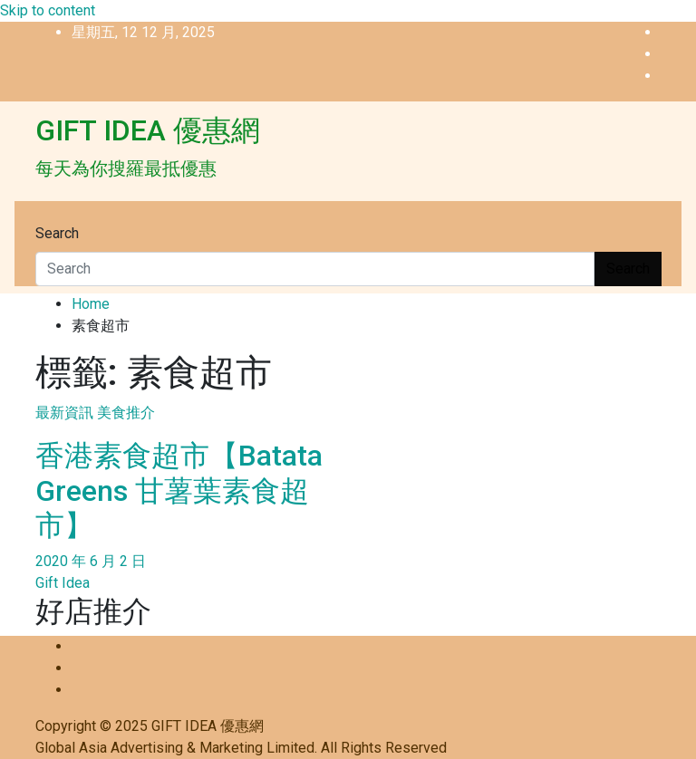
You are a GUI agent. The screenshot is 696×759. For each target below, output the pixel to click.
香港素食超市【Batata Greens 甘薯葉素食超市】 (179, 490)
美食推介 (126, 412)
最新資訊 (64, 412)
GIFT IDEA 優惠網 (147, 130)
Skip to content (47, 10)
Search (57, 233)
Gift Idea (62, 582)
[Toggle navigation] (47, 216)
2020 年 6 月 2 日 (90, 561)
